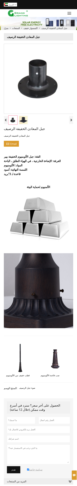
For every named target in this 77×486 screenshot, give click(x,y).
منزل (6, 28)
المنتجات (16, 28)
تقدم (14, 469)
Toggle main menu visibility (69, 12)
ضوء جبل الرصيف (27, 387)
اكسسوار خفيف (31, 28)
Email (11, 144)
